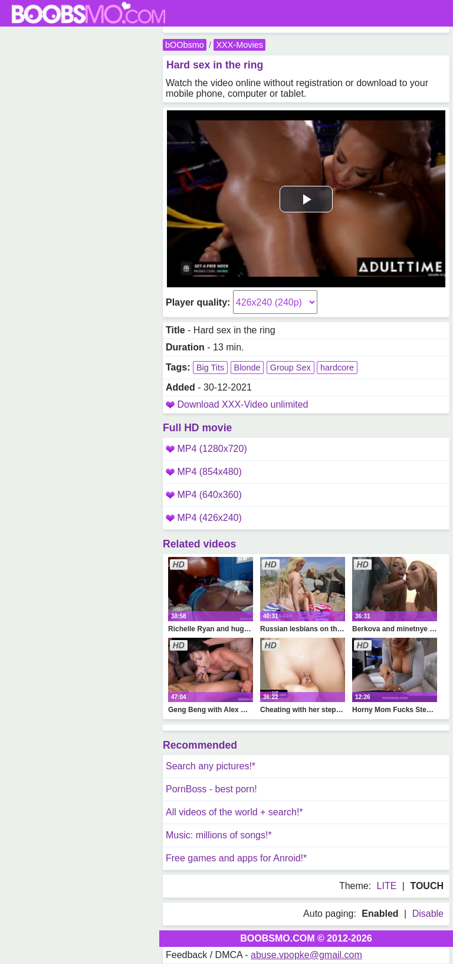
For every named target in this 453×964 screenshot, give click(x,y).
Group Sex (290, 367)
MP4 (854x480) (204, 472)
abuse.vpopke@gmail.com (306, 955)
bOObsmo (184, 45)
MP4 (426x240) (204, 518)
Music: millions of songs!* (219, 835)
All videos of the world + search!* (234, 812)
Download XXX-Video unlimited (242, 404)
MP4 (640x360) (204, 495)
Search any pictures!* (210, 766)
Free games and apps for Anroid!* (236, 858)
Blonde (247, 367)
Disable (428, 914)
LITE (387, 886)
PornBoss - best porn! (211, 789)
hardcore (337, 367)
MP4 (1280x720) (206, 449)
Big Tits (210, 367)
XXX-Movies (239, 45)
